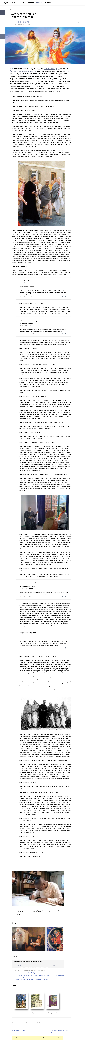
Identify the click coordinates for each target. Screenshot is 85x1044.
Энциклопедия (30, 2)
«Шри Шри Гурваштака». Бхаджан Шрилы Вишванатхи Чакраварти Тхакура (34, 979)
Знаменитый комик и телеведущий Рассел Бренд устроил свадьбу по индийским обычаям (59, 1031)
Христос (52, 1022)
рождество (46, 1022)
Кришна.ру (12, 9)
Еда (45, 2)
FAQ (24, 2)
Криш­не (35, 114)
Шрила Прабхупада (52, 69)
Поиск (82, 2)
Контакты (49, 2)
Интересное (39, 2)
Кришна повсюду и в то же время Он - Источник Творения (30, 970)
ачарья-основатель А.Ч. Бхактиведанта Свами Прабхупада (29, 1022)
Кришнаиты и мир (30, 9)
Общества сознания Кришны (24, 71)
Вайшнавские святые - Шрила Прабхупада (26, 973)
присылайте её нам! (56, 1038)
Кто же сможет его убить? (18, 1030)
